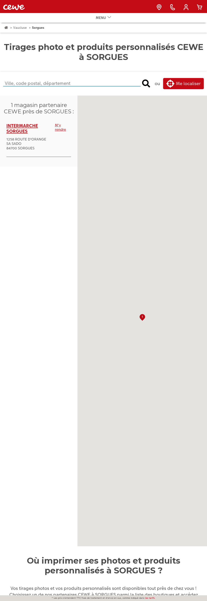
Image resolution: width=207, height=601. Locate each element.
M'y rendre (60, 133)
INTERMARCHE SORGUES (22, 134)
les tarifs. (150, 598)
